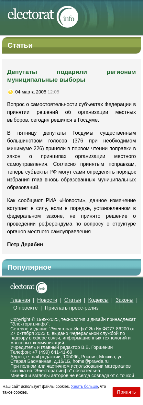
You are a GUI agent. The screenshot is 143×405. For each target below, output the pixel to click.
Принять (126, 392)
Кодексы (98, 300)
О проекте (25, 308)
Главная (20, 300)
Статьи (72, 300)
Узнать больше (84, 386)
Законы (124, 300)
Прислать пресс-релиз (71, 308)
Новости (47, 300)
